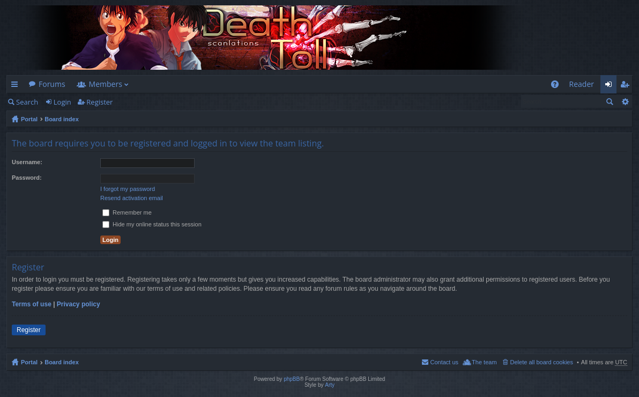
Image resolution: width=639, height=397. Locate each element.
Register (99, 102)
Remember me (127, 212)
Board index (61, 119)
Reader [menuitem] (581, 84)
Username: (27, 162)
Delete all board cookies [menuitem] (541, 362)
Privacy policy (78, 304)
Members (105, 84)
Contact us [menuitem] (444, 362)
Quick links (17, 86)
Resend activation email (131, 198)
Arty (330, 385)
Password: (27, 177)
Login (62, 102)
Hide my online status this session (152, 224)
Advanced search (625, 101)
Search (27, 102)
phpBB (292, 379)
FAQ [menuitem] (558, 86)
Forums (52, 84)
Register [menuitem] (627, 86)
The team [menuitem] (484, 362)
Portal (29, 119)
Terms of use (31, 304)
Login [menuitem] (611, 86)
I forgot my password (127, 189)
